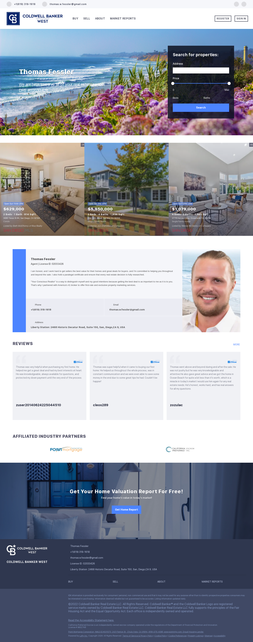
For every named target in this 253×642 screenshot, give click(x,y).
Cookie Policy (161, 636)
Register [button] (223, 18)
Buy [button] (75, 18)
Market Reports (123, 18)
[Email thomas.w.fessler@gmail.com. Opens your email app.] (64, 4)
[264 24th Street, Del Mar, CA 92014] (126, 189)
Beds (176, 97)
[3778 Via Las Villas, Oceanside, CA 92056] (211, 189)
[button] (201, 108)
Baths (207, 97)
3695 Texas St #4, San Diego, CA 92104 (21, 218)
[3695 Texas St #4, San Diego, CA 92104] (42, 189)
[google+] (243, 3)
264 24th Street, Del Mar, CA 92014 (104, 218)
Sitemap (208, 636)
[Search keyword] (201, 70)
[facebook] (236, 3)
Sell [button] (86, 18)
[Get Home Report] (126, 510)
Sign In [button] (241, 18)
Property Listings (195, 636)
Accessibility (219, 636)
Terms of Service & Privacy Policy (137, 636)
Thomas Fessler (43, 259)
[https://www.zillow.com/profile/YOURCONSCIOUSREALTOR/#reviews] (236, 346)
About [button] (100, 18)
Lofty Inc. (84, 636)
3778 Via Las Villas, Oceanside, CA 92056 (191, 218)
